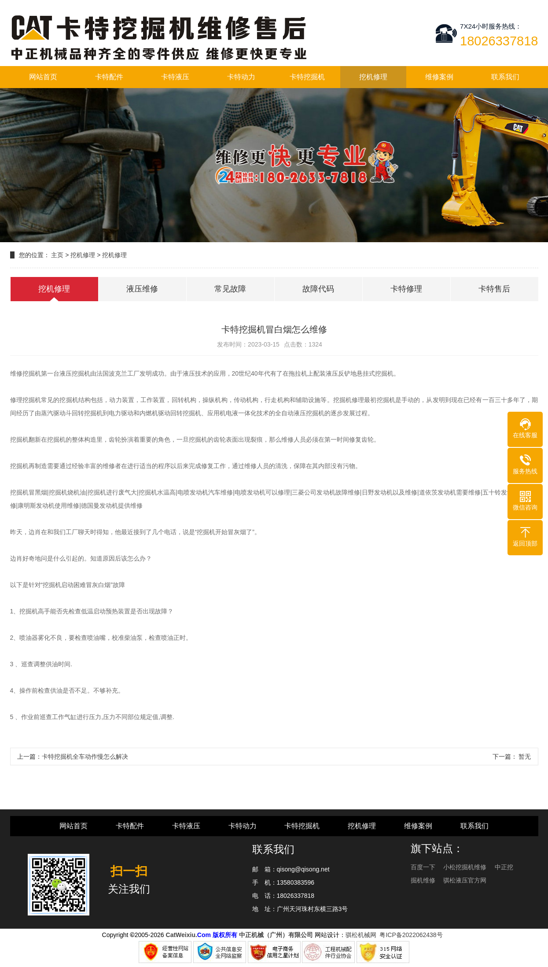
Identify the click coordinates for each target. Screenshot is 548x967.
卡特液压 (175, 77)
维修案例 (439, 77)
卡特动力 (241, 77)
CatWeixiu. (181, 934)
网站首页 (43, 77)
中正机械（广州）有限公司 (276, 934)
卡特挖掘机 (307, 77)
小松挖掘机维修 (465, 867)
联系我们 (505, 77)
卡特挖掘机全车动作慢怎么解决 (85, 756)
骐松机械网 (361, 934)
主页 (57, 254)
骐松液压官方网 (464, 880)
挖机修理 (373, 77)
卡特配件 (109, 77)
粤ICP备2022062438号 (412, 934)
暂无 (524, 756)
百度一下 (424, 867)
